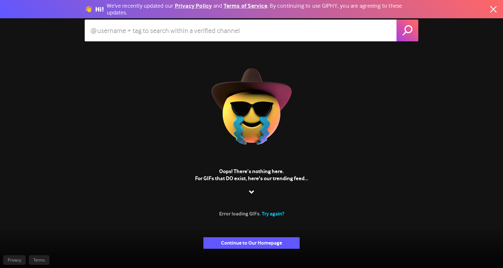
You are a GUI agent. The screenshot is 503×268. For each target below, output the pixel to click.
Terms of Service (245, 6)
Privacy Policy (193, 6)
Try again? (273, 214)
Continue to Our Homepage (251, 243)
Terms (39, 260)
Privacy (14, 260)
